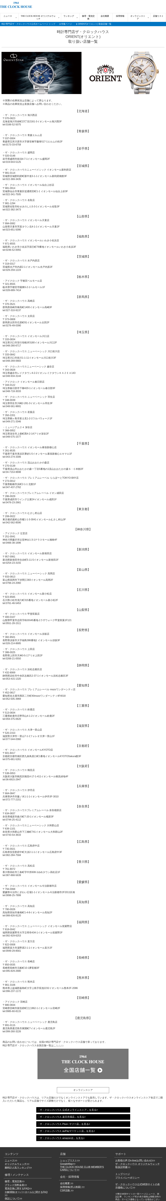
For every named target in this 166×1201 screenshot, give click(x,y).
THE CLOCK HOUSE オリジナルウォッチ (38, 17)
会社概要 (105, 16)
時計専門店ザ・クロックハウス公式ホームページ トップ (28, 24)
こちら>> (59, 1045)
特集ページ (66, 24)
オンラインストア (137, 17)
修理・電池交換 (88, 17)
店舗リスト (158, 16)
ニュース (7, 16)
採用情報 (120, 16)
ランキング (68, 16)
